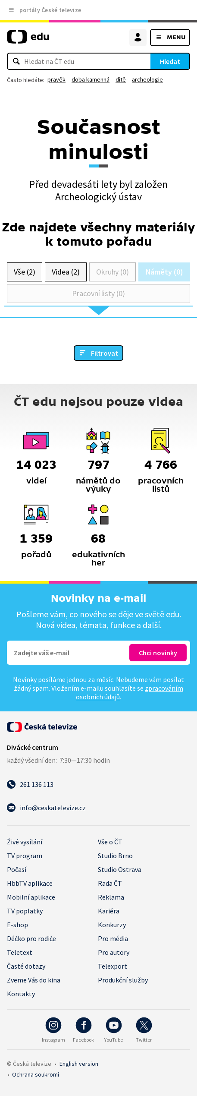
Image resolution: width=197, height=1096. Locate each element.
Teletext (19, 952)
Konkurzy (112, 924)
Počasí (16, 869)
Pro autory (113, 952)
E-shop (17, 924)
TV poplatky (25, 910)
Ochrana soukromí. (35, 1074)
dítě (121, 79)
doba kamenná (90, 79)
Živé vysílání (24, 841)
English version (78, 1064)
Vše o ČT (110, 841)
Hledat (170, 61)
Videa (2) (65, 272)
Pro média (113, 938)
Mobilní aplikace (31, 897)
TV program (24, 855)
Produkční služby (123, 980)
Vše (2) (24, 272)
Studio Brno (115, 855)
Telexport (112, 966)
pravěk (56, 79)
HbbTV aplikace (30, 883)
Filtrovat (104, 353)
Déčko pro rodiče (31, 938)
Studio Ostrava (119, 869)
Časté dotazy (26, 966)
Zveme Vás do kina (33, 980)
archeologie (147, 79)
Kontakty (21, 993)
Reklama (111, 897)
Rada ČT (110, 883)
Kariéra (108, 910)
